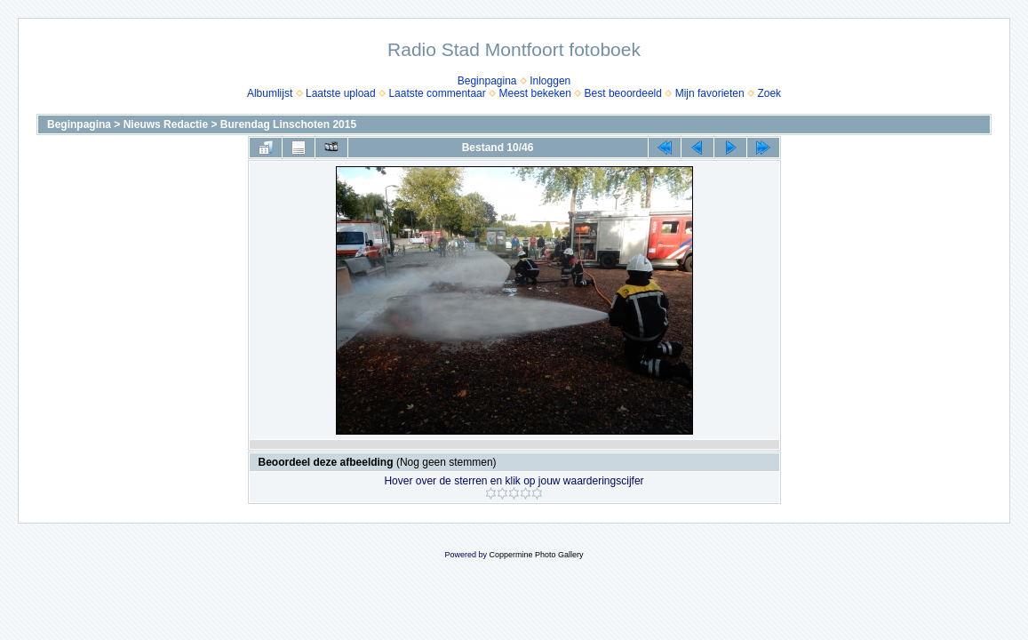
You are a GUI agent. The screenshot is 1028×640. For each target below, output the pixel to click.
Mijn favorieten (710, 93)
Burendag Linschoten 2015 (288, 124)
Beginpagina (487, 81)
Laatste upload (341, 93)
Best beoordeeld (623, 93)
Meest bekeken (534, 93)
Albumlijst (269, 93)
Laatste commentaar (436, 93)
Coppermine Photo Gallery (536, 554)
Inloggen (550, 81)
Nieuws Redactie (166, 124)
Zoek (769, 93)
